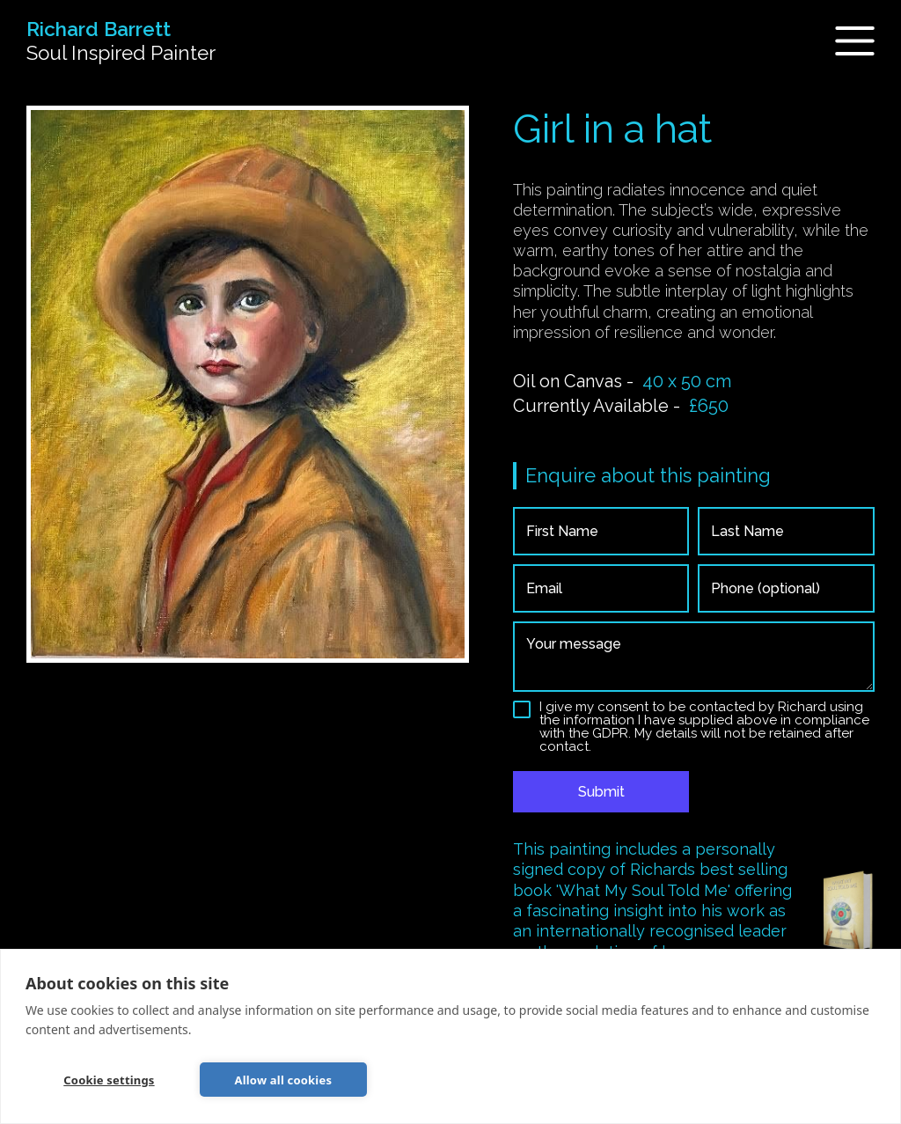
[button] (844, 41)
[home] (121, 41)
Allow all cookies (284, 1080)
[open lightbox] (248, 384)
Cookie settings (108, 1080)
